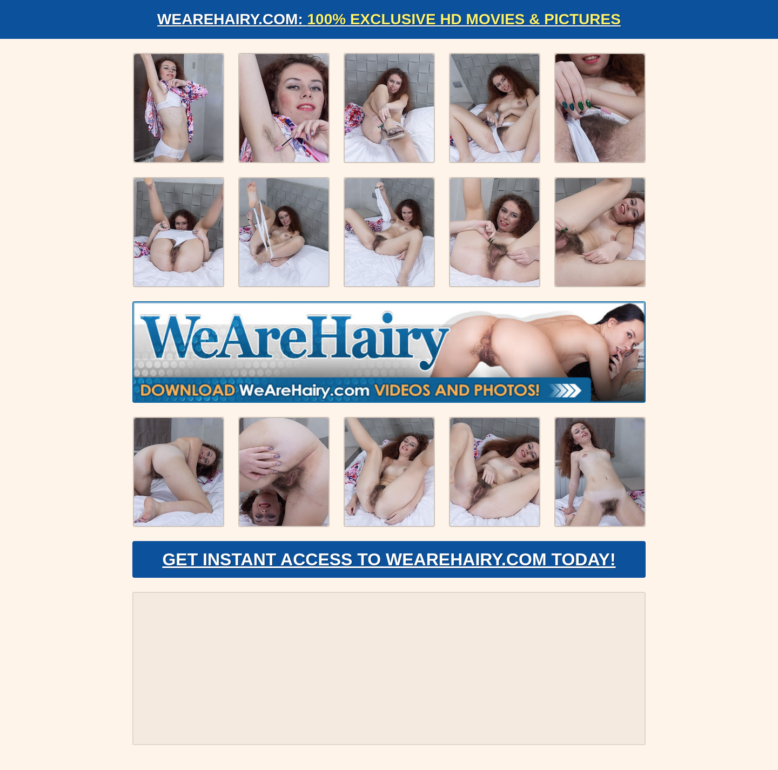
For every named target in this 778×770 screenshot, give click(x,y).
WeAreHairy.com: (389, 19)
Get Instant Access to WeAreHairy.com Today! (388, 559)
